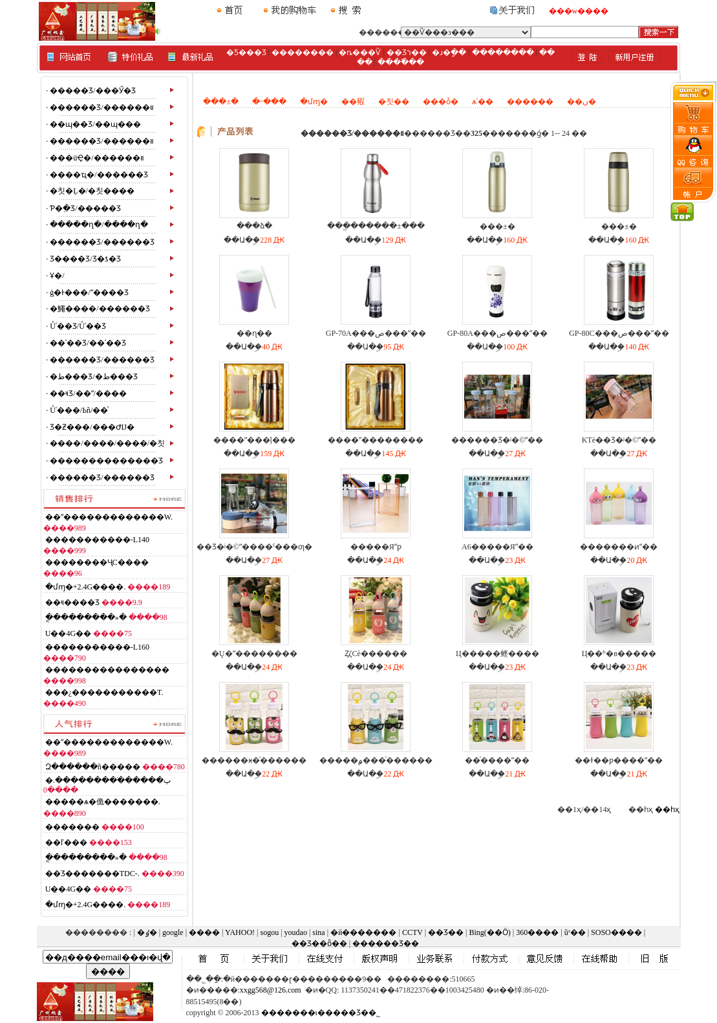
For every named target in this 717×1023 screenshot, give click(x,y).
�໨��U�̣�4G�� (68, 633)
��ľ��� (66, 842)
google (173, 932)
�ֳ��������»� (86, 617)
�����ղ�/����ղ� (98, 224)
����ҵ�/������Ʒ (98, 174)
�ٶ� (147, 932)
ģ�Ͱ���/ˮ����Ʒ (89, 292)
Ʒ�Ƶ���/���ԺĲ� (92, 427)
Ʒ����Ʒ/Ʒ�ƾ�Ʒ (85, 258)
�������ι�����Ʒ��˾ (320, 1012)
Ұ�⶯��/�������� (57, 275)
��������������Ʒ (106, 460)
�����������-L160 (97, 647)
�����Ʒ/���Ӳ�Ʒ (92, 90)
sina (318, 932)
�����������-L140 (97, 539)
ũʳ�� (575, 932)
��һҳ (667, 809)
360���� (537, 932)
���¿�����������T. (104, 692)
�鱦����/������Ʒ (99, 308)
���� (204, 932)
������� (72, 826)
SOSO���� (616, 932)
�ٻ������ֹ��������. (108, 780)
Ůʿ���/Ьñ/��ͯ (79, 410)
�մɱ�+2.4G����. (85, 586)
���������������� (107, 669)
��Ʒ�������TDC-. (92, 873)
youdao (295, 932)
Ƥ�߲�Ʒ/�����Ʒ (85, 208)
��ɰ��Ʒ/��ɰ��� (95, 124)
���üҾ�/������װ (97, 157)
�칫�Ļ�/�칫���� (92, 190)
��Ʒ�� (446, 932)
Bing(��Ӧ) (489, 932)
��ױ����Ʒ (72, 602)
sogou (269, 932)
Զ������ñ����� (92, 766)
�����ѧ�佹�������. (102, 801)
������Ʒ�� (385, 943)
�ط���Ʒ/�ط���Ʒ (93, 376)
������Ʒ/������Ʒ (102, 242)
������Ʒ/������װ (101, 107)
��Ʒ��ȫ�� (319, 943)
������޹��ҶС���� (97, 562)
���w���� (579, 11)
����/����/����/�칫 (107, 443)
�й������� (363, 932)
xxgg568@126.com (270, 990)
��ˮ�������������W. (109, 517)
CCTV (412, 932)
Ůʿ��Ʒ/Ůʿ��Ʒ (78, 326)
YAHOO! (240, 932)
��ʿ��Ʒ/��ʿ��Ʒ (87, 342)
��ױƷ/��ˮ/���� (88, 393)
